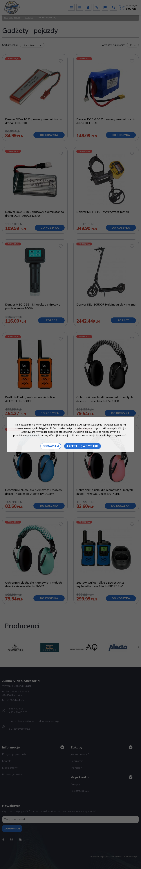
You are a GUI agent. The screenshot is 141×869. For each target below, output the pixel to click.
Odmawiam (51, 446)
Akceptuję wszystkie (82, 446)
